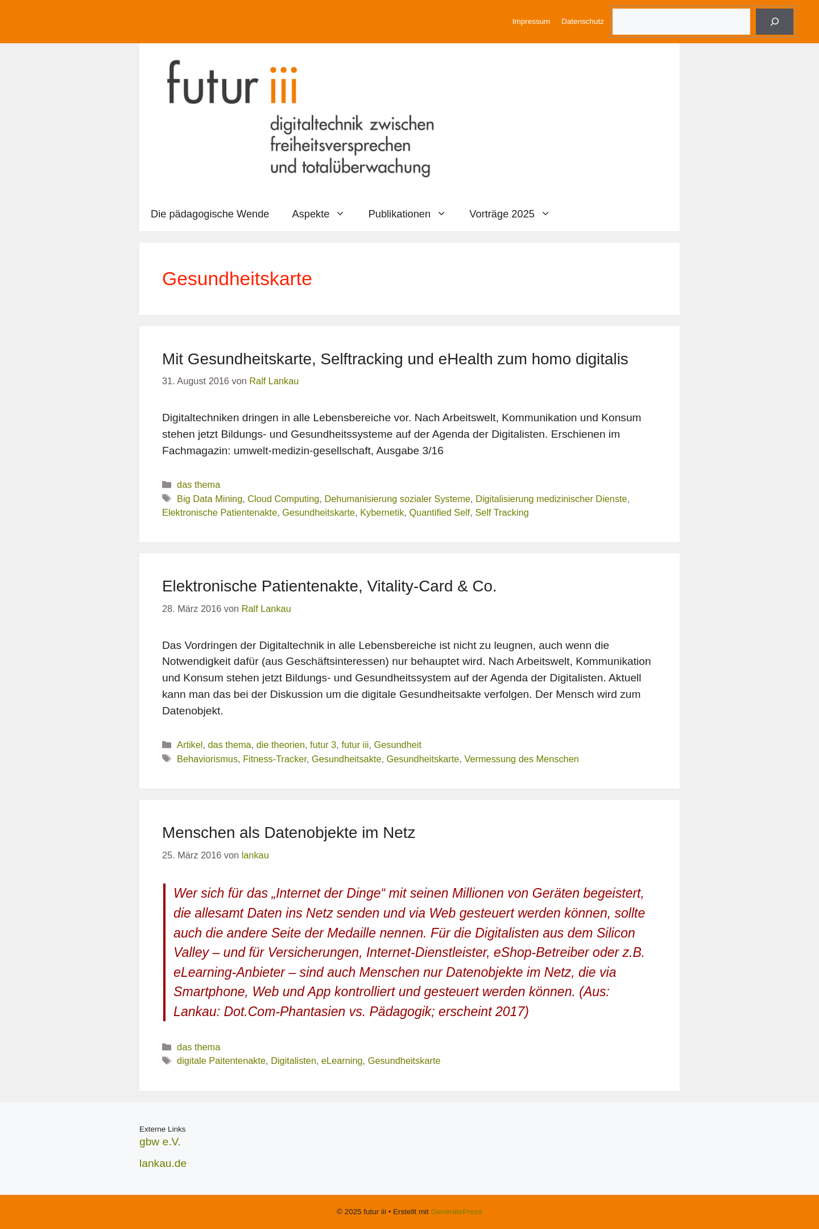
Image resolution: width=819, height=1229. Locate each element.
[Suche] (774, 22)
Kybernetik (382, 512)
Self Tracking (501, 512)
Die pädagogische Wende (210, 214)
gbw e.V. (160, 1142)
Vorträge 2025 (515, 214)
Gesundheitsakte (346, 759)
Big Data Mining (209, 499)
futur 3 (323, 744)
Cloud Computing (283, 499)
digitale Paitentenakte (221, 1060)
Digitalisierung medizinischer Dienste (551, 499)
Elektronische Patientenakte (219, 512)
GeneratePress (456, 1211)
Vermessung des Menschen (521, 759)
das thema (198, 484)
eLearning (342, 1060)
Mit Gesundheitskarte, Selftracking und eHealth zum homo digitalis (395, 359)
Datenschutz (582, 21)
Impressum (531, 21)
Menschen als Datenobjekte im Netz (288, 832)
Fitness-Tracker (275, 759)
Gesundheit (397, 744)
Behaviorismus (207, 759)
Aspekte (324, 214)
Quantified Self (439, 512)
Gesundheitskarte (318, 512)
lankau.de (163, 1163)
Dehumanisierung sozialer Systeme (397, 499)
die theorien (281, 744)
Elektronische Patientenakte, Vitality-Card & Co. (329, 586)
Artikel (189, 744)
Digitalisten (293, 1060)
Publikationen (413, 214)
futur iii (355, 744)
